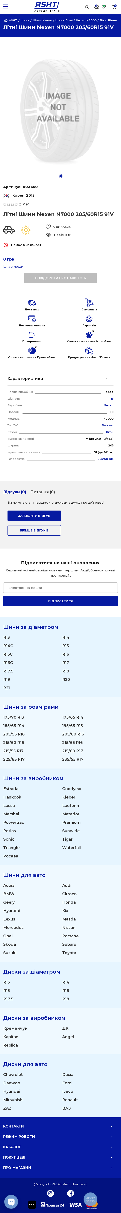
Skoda (9, 944)
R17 (65, 662)
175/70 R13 (13, 717)
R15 (65, 646)
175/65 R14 (72, 717)
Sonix (8, 839)
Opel (8, 936)
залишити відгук (34, 516)
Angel (68, 1036)
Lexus (9, 919)
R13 (6, 637)
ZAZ (7, 1108)
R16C (8, 662)
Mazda (69, 919)
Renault (70, 1100)
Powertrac (13, 822)
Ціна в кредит (14, 267)
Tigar (67, 839)
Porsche (70, 936)
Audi (66, 885)
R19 (6, 679)
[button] (60, 176)
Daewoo (11, 1083)
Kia (65, 910)
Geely (9, 902)
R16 (65, 654)
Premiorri (71, 822)
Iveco (67, 1091)
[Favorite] (104, 7)
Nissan (69, 927)
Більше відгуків (34, 530)
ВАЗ (66, 1108)
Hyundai (11, 910)
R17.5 (8, 671)
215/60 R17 (72, 751)
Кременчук (15, 1028)
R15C (8, 654)
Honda (69, 902)
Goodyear (72, 788)
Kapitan (10, 1036)
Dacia (67, 1074)
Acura (9, 885)
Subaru (69, 944)
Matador (70, 814)
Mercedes (13, 927)
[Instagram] (50, 1193)
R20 (66, 679)
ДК (65, 1028)
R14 (65, 637)
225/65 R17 (14, 759)
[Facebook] (70, 1193)
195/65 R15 (72, 725)
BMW (9, 894)
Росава (10, 856)
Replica (10, 1045)
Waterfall (71, 847)
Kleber (68, 797)
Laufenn (70, 805)
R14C (8, 646)
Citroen (69, 894)
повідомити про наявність (60, 278)
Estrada (10, 788)
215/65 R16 (72, 742)
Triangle (11, 847)
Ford (67, 1083)
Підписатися (60, 601)
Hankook (12, 797)
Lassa (9, 805)
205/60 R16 (73, 734)
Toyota (69, 952)
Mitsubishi (13, 1100)
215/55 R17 (13, 751)
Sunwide (71, 831)
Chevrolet (13, 1074)
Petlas (9, 831)
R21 (6, 688)
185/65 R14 (13, 725)
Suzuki (9, 952)
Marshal (11, 814)
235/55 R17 (72, 759)
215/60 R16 (13, 742)
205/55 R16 (14, 734)
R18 (65, 671)
